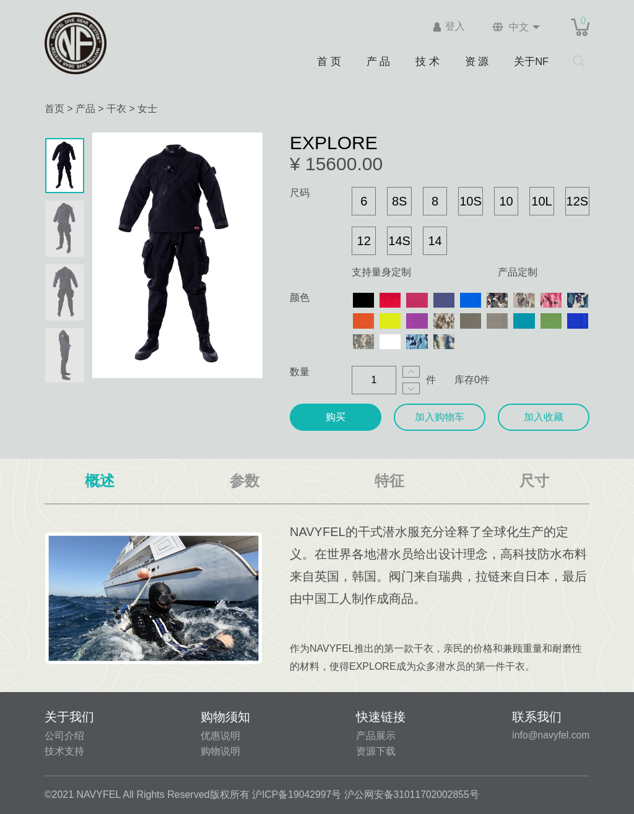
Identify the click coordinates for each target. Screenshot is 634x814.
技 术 (427, 61)
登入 (452, 27)
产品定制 (517, 272)
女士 (147, 108)
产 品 (378, 61)
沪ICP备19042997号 (297, 794)
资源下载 (375, 751)
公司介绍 (64, 735)
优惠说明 (220, 735)
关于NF (532, 61)
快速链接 (380, 717)
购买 (335, 417)
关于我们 (69, 717)
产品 (85, 108)
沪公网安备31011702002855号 (413, 794)
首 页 (328, 61)
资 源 (477, 61)
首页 (54, 108)
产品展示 (375, 735)
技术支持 (64, 751)
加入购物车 (439, 417)
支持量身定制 (381, 272)
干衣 (116, 108)
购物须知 (225, 717)
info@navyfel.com (550, 735)
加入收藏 (543, 417)
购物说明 (220, 751)
